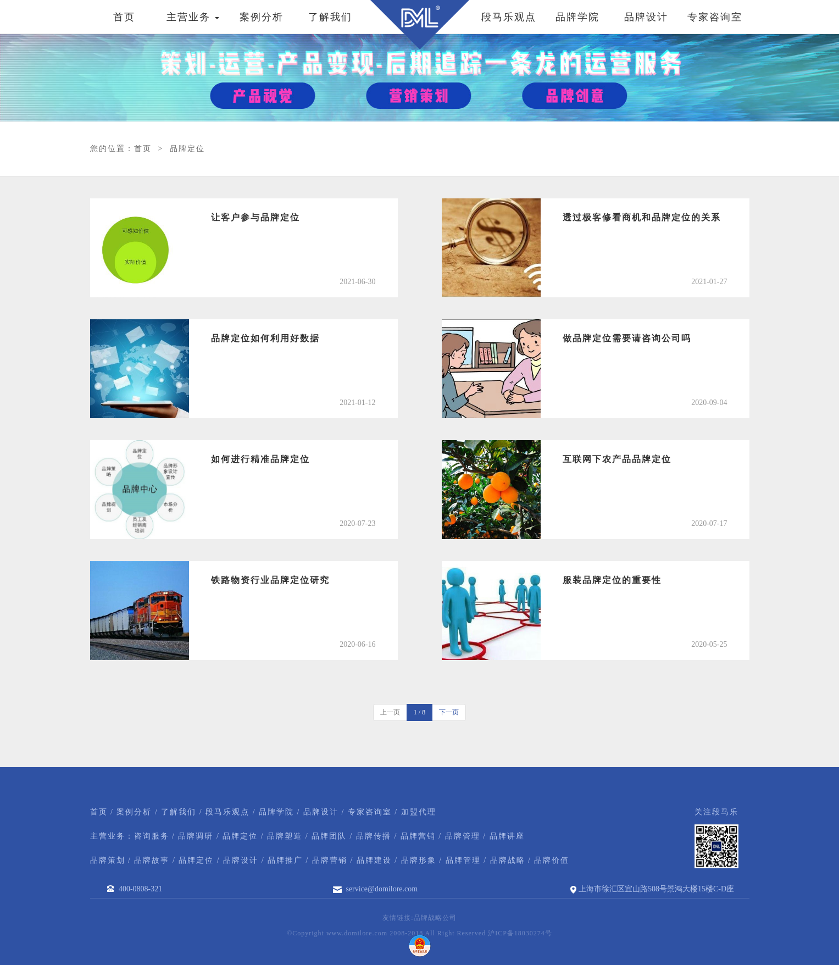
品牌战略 (507, 860)
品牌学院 (577, 17)
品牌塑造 (284, 836)
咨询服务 (151, 836)
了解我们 (330, 17)
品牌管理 (462, 836)
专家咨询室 (714, 17)
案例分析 (262, 17)
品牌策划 (107, 860)
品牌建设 (374, 860)
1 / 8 (419, 712)
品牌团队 (329, 836)
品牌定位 (187, 149)
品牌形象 (418, 860)
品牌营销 (418, 836)
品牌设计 (646, 17)
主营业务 (193, 17)
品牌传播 (373, 836)
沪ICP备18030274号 (520, 933)
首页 (124, 17)
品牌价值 (551, 860)
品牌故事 (151, 860)
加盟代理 (418, 812)
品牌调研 (195, 836)
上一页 (390, 712)
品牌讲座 (507, 836)
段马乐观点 (508, 17)
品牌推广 (285, 860)
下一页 (449, 712)
